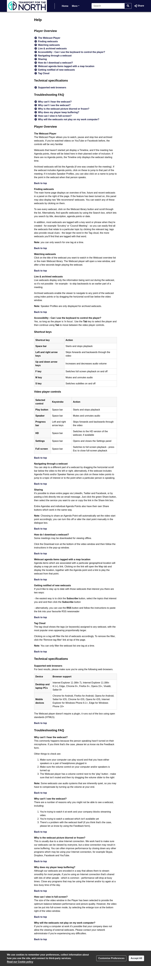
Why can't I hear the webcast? (55, 101)
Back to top (40, 183)
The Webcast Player (49, 38)
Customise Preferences (111, 958)
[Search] (108, 6)
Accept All (136, 958)
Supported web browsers (52, 87)
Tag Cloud (43, 73)
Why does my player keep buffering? (58, 112)
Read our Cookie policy (20, 962)
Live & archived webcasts (52, 48)
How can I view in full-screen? (55, 116)
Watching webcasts (49, 45)
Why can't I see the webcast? (54, 105)
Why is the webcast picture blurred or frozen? (63, 109)
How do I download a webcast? (55, 62)
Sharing (42, 59)
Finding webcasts (48, 41)
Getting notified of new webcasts (56, 70)
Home (65, 6)
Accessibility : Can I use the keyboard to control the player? (71, 52)
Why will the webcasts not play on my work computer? (68, 119)
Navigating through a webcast (55, 55)
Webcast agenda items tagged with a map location (66, 66)
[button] (139, 6)
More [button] (75, 5)
